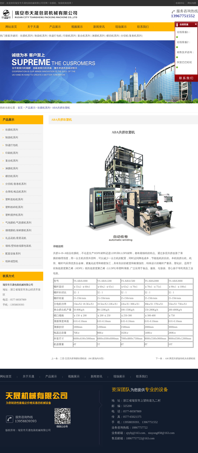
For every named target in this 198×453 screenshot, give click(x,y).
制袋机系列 (41, 35)
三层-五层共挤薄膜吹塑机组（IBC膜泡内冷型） (82, 358)
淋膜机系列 (98, 35)
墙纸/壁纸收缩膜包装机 (18, 246)
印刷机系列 (69, 35)
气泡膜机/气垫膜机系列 (18, 222)
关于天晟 (33, 26)
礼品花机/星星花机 (15, 238)
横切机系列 (112, 35)
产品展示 (55, 26)
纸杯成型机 (11, 261)
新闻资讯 (99, 26)
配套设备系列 (13, 253)
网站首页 (11, 26)
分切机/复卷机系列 (131, 35)
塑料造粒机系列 (14, 199)
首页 (20, 107)
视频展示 (77, 26)
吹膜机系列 (26, 35)
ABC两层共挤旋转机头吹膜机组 (180, 358)
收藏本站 (180, 3)
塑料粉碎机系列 (14, 207)
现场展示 (121, 26)
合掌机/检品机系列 (15, 191)
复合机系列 (84, 35)
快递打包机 (55, 35)
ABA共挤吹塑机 (61, 107)
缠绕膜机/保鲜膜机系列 (18, 230)
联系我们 (143, 26)
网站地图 (192, 3)
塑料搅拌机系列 (14, 215)
